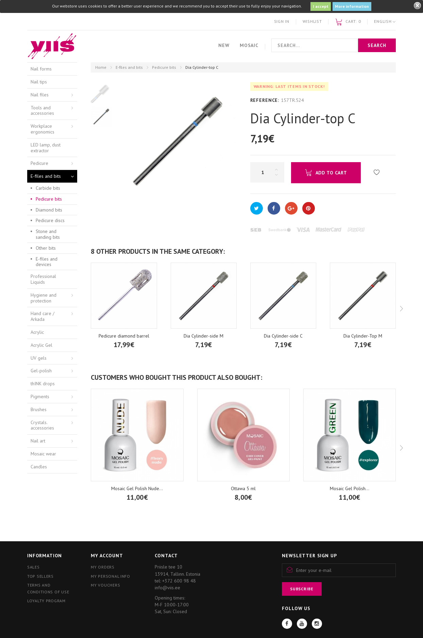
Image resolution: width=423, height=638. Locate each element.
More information (352, 6)
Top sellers (40, 576)
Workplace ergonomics (42, 129)
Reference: (264, 100)
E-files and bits (129, 67)
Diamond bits (49, 210)
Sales (33, 567)
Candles (39, 467)
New (224, 45)
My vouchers (105, 585)
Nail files (40, 95)
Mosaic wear (43, 454)
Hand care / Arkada (42, 316)
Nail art (38, 441)
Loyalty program (46, 600)
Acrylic (37, 332)
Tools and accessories (42, 110)
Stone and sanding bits (48, 234)
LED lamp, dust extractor (46, 148)
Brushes (39, 409)
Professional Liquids (43, 279)
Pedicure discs (50, 220)
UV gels (39, 358)
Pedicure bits (164, 67)
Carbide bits (48, 188)
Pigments (40, 396)
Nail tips (39, 82)
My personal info (110, 576)
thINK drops (43, 383)
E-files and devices (46, 262)
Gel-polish (41, 371)
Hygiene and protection (43, 298)
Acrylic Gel (41, 345)
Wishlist (312, 21)
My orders (102, 567)
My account (107, 556)
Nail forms (41, 69)
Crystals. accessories (42, 425)
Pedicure (39, 163)
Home (100, 67)
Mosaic (249, 45)
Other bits (46, 248)
